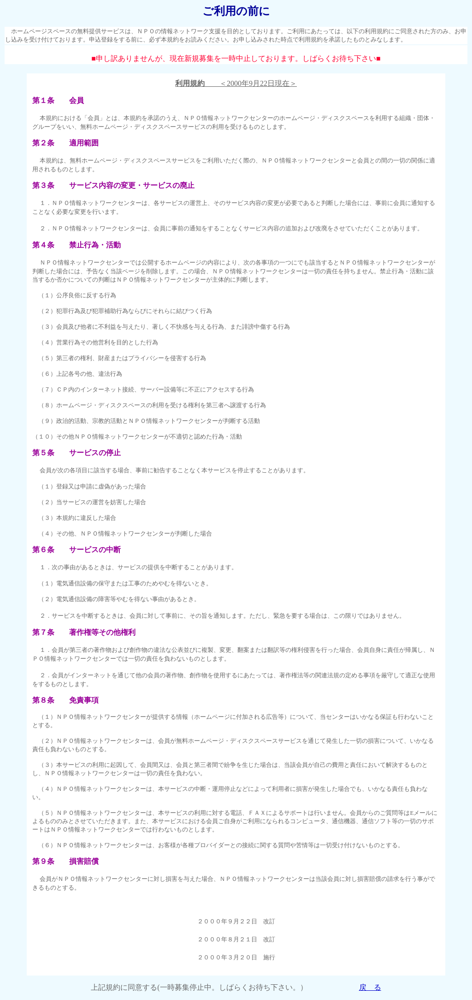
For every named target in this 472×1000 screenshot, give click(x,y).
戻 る (370, 987)
